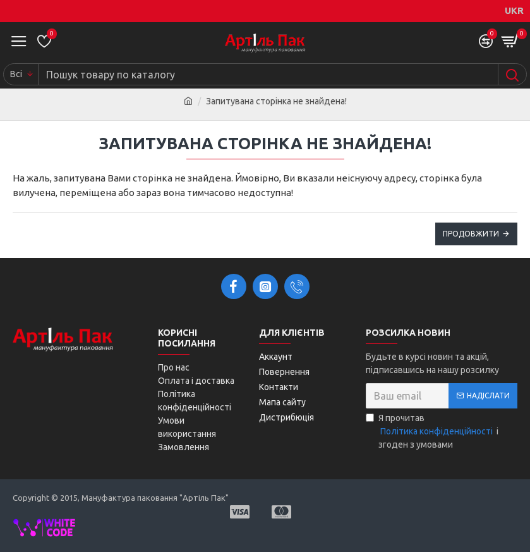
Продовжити (471, 234)
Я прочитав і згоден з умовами (432, 431)
